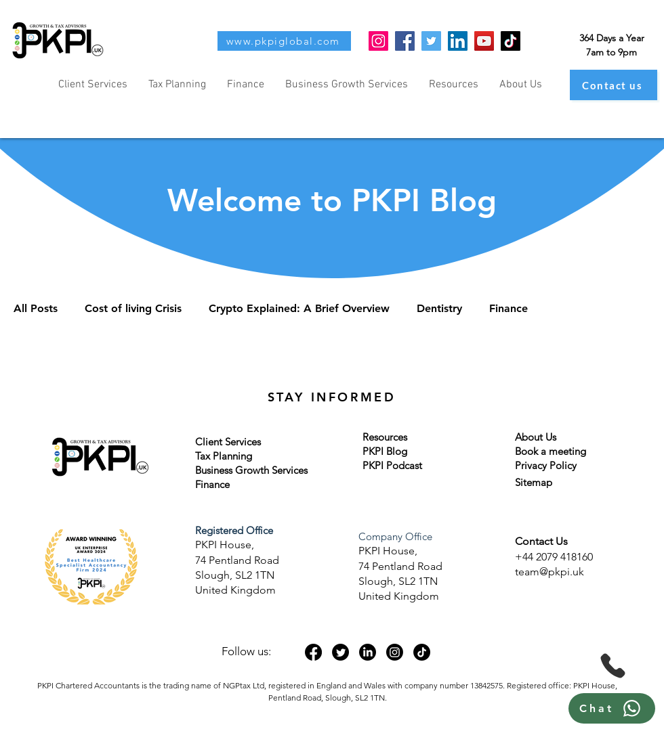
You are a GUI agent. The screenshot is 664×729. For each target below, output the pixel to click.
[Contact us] (613, 85)
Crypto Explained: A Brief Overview (299, 308)
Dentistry (439, 308)
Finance (508, 308)
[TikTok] (510, 41)
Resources (384, 436)
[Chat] (611, 708)
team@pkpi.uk (549, 571)
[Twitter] (431, 41)
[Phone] (613, 666)
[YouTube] (484, 41)
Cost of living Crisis (133, 308)
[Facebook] (405, 41)
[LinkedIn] (458, 41)
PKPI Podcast (392, 465)
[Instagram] (378, 41)
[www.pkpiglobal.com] (284, 41)
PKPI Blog (384, 451)
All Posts (36, 308)
